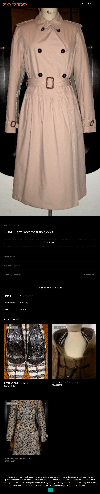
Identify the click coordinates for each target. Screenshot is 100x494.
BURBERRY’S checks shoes (16, 383)
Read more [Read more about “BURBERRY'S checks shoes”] (9, 386)
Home (6, 225)
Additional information (50, 288)
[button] (82, 3)
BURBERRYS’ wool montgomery (65, 381)
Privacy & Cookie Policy (14, 482)
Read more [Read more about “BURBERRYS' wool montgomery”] (58, 383)
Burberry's (15, 225)
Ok (50, 490)
